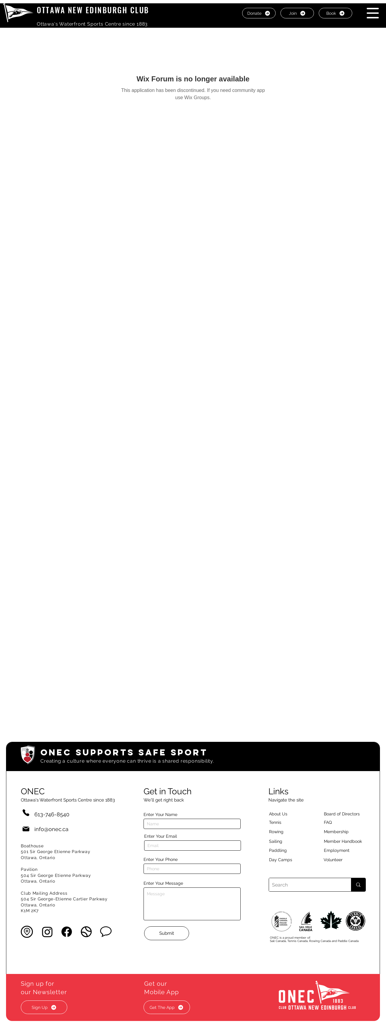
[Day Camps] (287, 859)
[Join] (297, 13)
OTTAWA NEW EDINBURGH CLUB (93, 9)
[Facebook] (67, 932)
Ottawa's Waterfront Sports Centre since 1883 (92, 24)
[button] (373, 13)
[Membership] (339, 831)
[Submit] (166, 933)
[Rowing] (282, 831)
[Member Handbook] (347, 841)
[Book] (335, 13)
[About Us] (289, 814)
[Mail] (26, 829)
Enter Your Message (163, 883)
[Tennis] (279, 822)
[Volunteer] (343, 859)
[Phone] (26, 812)
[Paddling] (284, 850)
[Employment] (344, 850)
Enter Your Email (160, 836)
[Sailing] (287, 841)
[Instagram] (47, 932)
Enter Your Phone (161, 859)
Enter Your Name (160, 814)
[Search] (305, 884)
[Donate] (259, 13)
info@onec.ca (51, 829)
